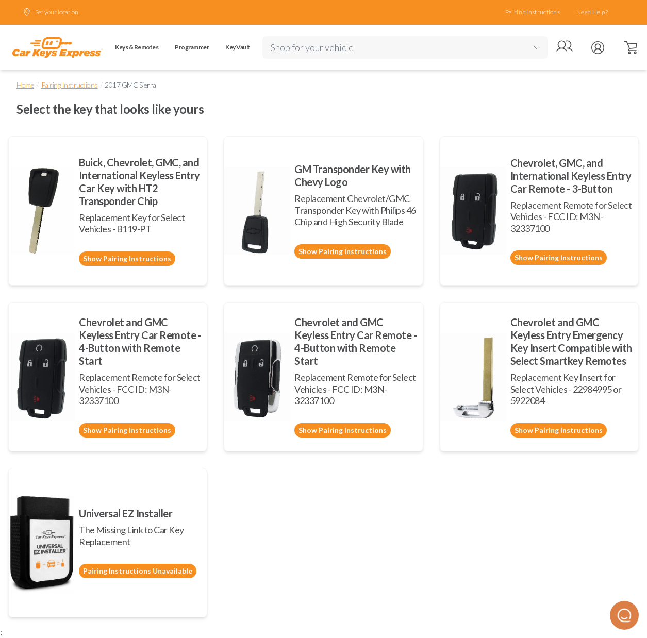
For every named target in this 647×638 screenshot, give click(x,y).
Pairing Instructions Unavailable (137, 570)
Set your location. (51, 12)
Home (25, 84)
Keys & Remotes (136, 47)
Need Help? (592, 12)
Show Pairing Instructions (127, 258)
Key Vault (237, 47)
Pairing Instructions (532, 12)
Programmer (192, 47)
